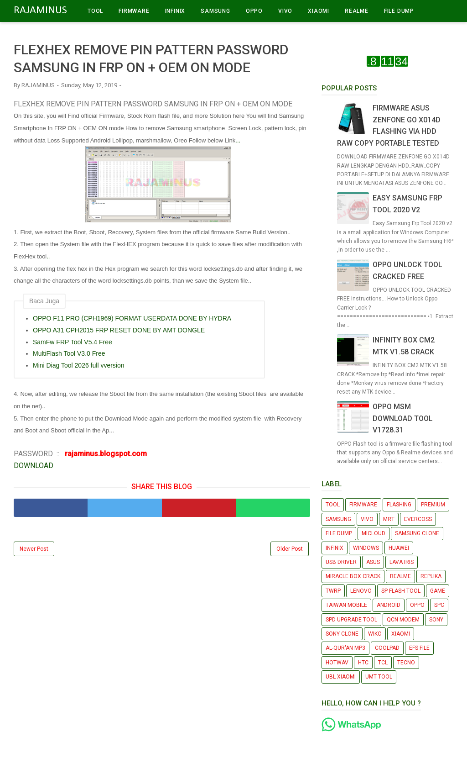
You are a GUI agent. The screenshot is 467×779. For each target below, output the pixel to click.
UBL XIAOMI (341, 677)
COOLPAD (387, 648)
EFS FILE (419, 648)
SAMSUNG (215, 11)
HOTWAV (337, 662)
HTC (363, 662)
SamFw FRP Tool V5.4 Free (72, 342)
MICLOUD (373, 533)
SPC (439, 605)
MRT (388, 519)
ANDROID (388, 605)
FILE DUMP (399, 11)
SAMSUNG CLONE (417, 533)
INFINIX (175, 11)
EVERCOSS (418, 519)
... (237, 140)
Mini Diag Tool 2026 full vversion (79, 365)
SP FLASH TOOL (400, 591)
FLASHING (399, 504)
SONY (436, 619)
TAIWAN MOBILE (346, 605)
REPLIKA (430, 576)
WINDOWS (366, 548)
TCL (383, 662)
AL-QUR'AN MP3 (345, 648)
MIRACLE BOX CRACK (353, 576)
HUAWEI (399, 548)
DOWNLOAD (33, 465)
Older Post (289, 549)
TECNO (406, 662)
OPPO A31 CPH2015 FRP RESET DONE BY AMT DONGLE (119, 330)
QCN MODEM (403, 619)
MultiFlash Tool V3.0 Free (69, 353)
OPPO (254, 11)
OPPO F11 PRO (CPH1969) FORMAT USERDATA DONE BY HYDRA (132, 318)
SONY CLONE (342, 634)
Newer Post (34, 549)
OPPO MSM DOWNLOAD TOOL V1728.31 (403, 418)
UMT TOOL (378, 677)
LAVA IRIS (401, 562)
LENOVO (361, 591)
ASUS (373, 562)
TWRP (333, 591)
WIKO (375, 634)
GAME (437, 591)
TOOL (95, 11)
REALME (356, 11)
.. (48, 256)
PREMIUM (433, 504)
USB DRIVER (341, 562)
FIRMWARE (134, 11)
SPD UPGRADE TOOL (351, 619)
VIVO (285, 11)
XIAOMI (318, 11)
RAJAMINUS (40, 10)
